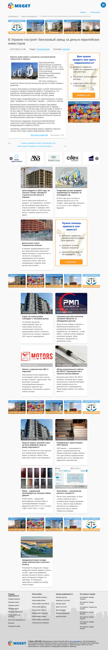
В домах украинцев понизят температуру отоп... (39, 143)
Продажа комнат (13, 602)
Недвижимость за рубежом (14, 615)
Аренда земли (61, 610)
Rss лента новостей (39, 135)
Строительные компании (40, 623)
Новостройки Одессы (39, 610)
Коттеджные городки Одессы (87, 617)
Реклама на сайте (14, 626)
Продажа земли (13, 608)
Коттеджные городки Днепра (87, 613)
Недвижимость (13, 16)
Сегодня (66, 49)
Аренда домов (61, 603)
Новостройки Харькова (40, 613)
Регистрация (95, 12)
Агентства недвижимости (16, 620)
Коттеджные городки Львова (87, 627)
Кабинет (83, 12)
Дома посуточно (61, 607)
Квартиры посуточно (63, 600)
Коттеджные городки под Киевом (88, 608)
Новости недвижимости (29, 16)
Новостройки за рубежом (40, 619)
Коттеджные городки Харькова (87, 622)
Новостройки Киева (38, 600)
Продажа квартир (14, 599)
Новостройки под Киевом (40, 603)
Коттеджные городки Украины (87, 598)
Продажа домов (13, 605)
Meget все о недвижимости (17, 643)
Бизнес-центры (61, 616)
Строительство (43, 49)
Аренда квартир (61, 597)
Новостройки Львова (39, 616)
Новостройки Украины (39, 597)
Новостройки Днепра (39, 607)
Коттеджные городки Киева (87, 603)
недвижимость (77, 641)
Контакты (11, 623)
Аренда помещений (62, 613)
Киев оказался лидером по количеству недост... (35, 146)
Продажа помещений (15, 612)
